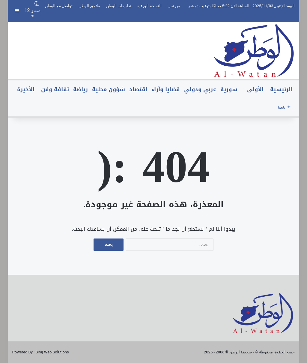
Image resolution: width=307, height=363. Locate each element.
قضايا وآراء (165, 89)
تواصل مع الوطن (58, 6)
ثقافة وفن (55, 89)
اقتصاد (138, 89)
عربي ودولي (200, 89)
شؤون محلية (108, 89)
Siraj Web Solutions (52, 352)
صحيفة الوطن (240, 352)
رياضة (80, 89)
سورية (228, 89)
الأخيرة (25, 89)
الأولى (255, 89)
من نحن (174, 6)
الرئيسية (281, 89)
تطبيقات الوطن (118, 6)
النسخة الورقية (149, 6)
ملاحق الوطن (89, 6)
